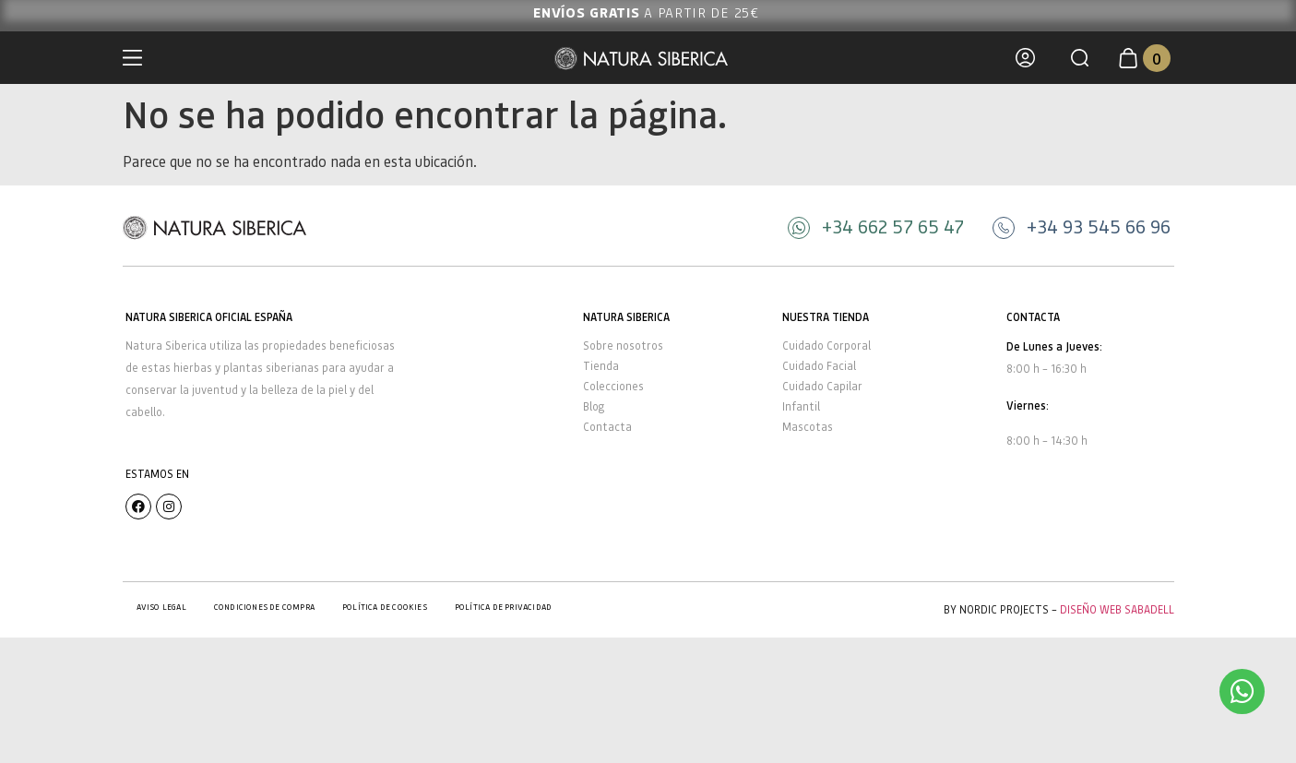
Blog (593, 406)
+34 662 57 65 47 (893, 226)
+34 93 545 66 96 (1099, 226)
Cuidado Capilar (822, 386)
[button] (1079, 57)
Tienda (601, 366)
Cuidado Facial (819, 366)
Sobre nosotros (623, 345)
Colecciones (613, 386)
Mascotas (807, 427)
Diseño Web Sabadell (1117, 609)
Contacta (607, 427)
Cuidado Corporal (826, 345)
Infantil (801, 406)
